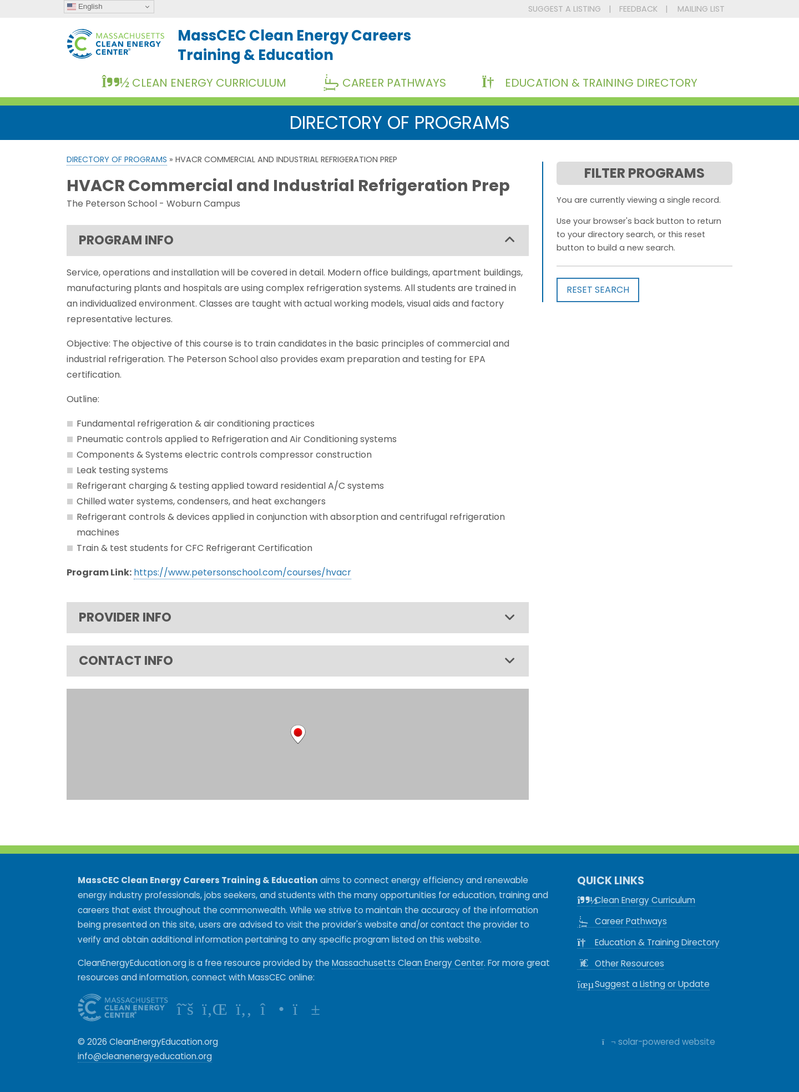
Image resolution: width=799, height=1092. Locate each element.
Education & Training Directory (589, 83)
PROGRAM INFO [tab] (297, 240)
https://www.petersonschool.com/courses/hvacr (242, 572)
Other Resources (620, 963)
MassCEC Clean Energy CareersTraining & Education (294, 45)
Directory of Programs (117, 159)
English (84, 6)
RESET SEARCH (598, 289)
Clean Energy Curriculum (194, 83)
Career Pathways (388, 83)
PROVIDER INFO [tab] (297, 617)
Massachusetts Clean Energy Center (408, 963)
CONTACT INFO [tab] (297, 661)
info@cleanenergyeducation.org (145, 1056)
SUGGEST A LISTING (564, 8)
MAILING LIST (701, 8)
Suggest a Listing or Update (643, 984)
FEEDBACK (638, 8)
